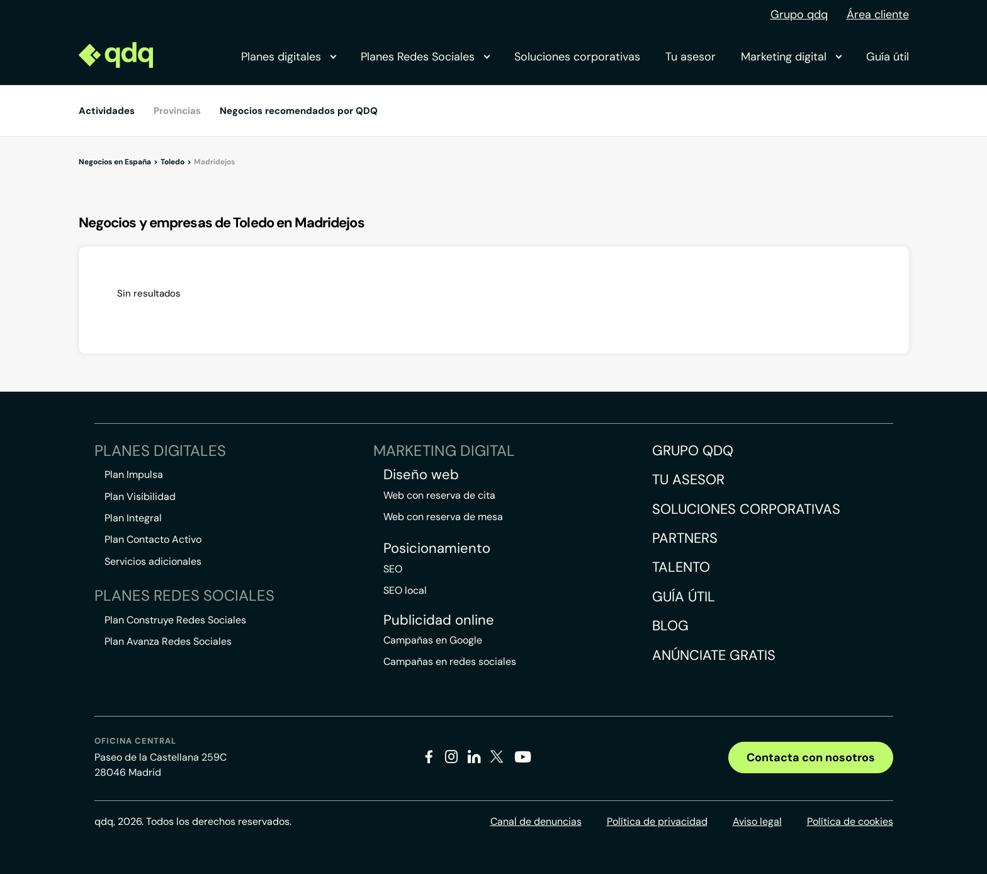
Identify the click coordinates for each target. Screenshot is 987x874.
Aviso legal (757, 821)
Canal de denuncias (536, 821)
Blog (670, 625)
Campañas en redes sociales (449, 661)
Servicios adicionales (152, 561)
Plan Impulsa (133, 474)
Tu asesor (690, 56)
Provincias (177, 111)
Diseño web (421, 475)
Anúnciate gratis (714, 655)
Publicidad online (438, 620)
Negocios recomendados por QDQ (299, 111)
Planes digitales (288, 56)
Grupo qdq (799, 14)
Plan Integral (133, 518)
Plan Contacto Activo (152, 539)
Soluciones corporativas (577, 56)
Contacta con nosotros (811, 757)
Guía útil (887, 56)
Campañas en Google (432, 640)
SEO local (405, 590)
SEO (392, 569)
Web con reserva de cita (439, 495)
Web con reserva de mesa (443, 516)
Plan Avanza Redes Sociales (168, 641)
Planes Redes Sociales (425, 56)
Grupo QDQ (692, 450)
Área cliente (878, 14)
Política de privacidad (657, 821)
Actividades (107, 111)
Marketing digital (791, 56)
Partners (685, 538)
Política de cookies (850, 821)
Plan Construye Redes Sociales (175, 620)
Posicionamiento (436, 548)
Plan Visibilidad (140, 496)
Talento (681, 567)
